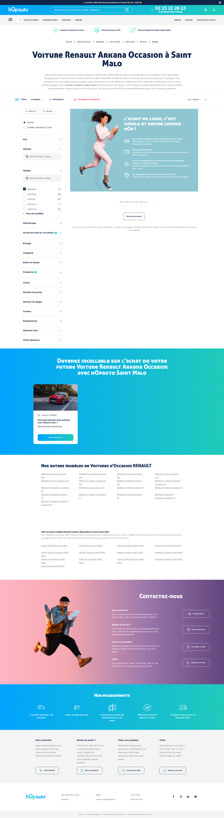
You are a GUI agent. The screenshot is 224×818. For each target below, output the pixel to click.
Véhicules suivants (134, 216)
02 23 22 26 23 (170, 8)
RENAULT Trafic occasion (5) (130, 487)
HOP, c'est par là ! (55, 437)
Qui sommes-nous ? (71, 795)
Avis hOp (135, 795)
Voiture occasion (84, 42)
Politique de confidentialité (114, 814)
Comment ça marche (206, 20)
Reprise (177, 20)
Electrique (66, 20)
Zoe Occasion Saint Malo (53, 566)
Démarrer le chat (196, 662)
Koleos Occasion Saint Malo (130, 552)
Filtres (20, 99)
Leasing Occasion (50, 20)
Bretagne (100, 42)
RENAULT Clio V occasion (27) (55, 481)
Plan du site (136, 799)
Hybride (78, 20)
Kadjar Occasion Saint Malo (92, 552)
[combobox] (91, 10)
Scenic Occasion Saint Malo (168, 545)
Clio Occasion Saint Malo (90, 545)
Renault (143, 42)
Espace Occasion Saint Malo (130, 545)
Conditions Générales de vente (139, 814)
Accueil (69, 42)
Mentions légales (93, 814)
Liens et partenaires (105, 799)
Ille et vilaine (115, 42)
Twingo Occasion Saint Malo (168, 559)
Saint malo (130, 42)
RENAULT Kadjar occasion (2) (168, 487)
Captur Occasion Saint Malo (54, 545)
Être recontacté (196, 629)
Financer (189, 20)
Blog (98, 795)
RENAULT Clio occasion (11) (91, 487)
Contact (65, 799)
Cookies (81, 814)
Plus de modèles (33, 213)
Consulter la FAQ (196, 646)
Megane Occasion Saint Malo (169, 552)
